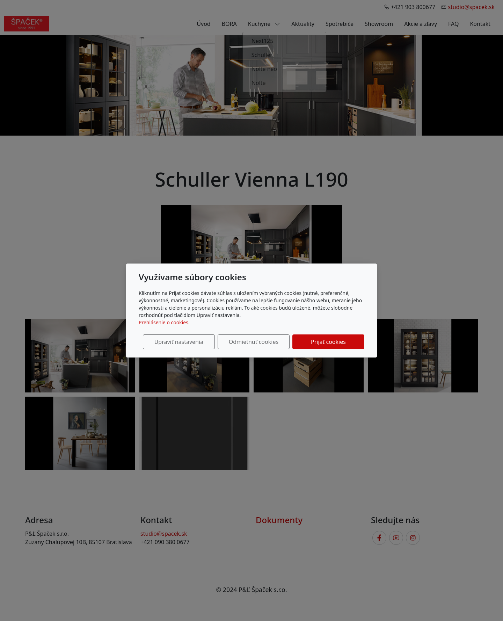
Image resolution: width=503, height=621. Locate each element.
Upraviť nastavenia (191, 342)
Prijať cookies (330, 342)
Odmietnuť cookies (261, 342)
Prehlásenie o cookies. (164, 322)
